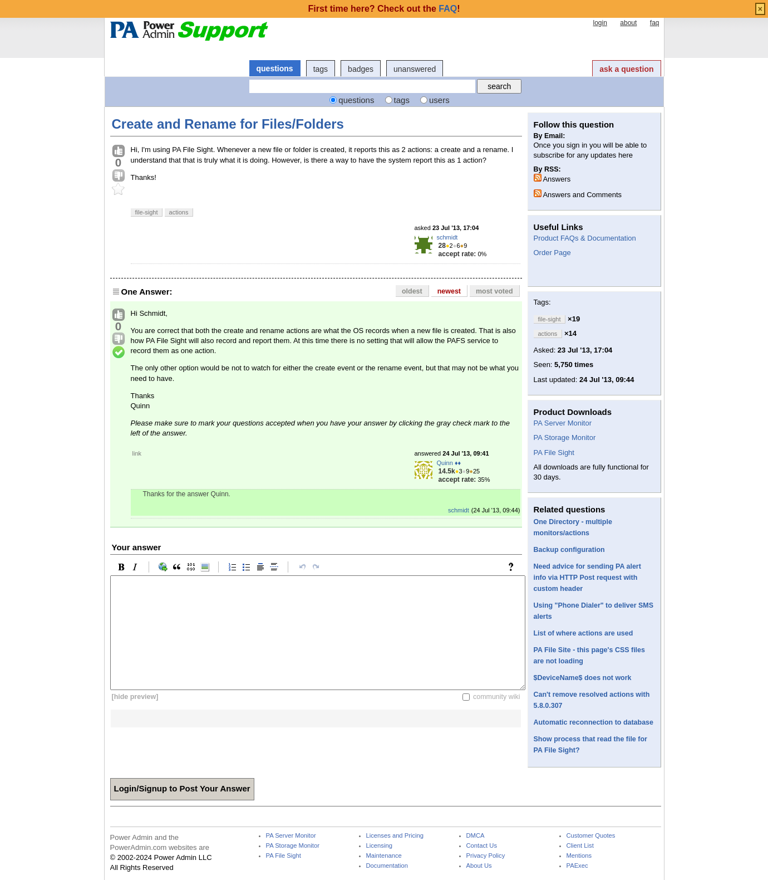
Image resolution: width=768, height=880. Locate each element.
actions (179, 212)
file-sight (146, 212)
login (600, 23)
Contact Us (482, 846)
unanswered (414, 69)
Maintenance (384, 856)
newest (449, 291)
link (137, 453)
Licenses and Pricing (395, 836)
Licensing (379, 846)
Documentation (387, 866)
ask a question (626, 69)
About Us (479, 866)
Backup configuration (569, 550)
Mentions (579, 856)
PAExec (577, 866)
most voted (494, 291)
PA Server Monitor (563, 423)
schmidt (447, 237)
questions (275, 68)
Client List (580, 846)
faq (654, 23)
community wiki (496, 697)
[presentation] (194, 749)
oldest (412, 291)
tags (320, 69)
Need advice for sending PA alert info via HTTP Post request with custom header (587, 578)
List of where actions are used (583, 633)
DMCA (475, 836)
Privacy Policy (485, 856)
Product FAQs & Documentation (585, 238)
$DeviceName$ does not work (583, 678)
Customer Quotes (591, 836)
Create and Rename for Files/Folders (228, 123)
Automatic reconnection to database (593, 722)
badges (360, 69)
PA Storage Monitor (565, 437)
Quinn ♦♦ (449, 462)
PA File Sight (554, 452)
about (628, 23)
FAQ (448, 8)
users (439, 100)
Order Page (552, 252)
